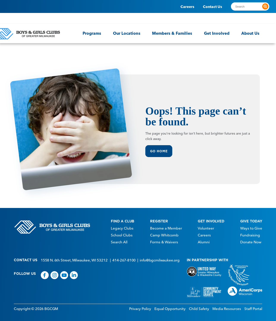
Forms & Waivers (164, 241)
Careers (187, 6)
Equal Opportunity (170, 307)
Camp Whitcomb (164, 234)
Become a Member (166, 227)
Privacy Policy (140, 307)
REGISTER (159, 220)
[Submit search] (265, 6)
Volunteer (206, 227)
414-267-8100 (124, 259)
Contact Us (212, 6)
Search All (119, 241)
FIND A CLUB (122, 220)
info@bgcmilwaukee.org (159, 259)
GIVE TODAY (251, 220)
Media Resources (226, 307)
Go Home (159, 150)
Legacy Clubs (122, 227)
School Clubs (122, 234)
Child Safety (199, 307)
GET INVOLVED (211, 220)
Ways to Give (251, 227)
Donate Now (250, 241)
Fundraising (250, 234)
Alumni (204, 241)
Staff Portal (253, 307)
